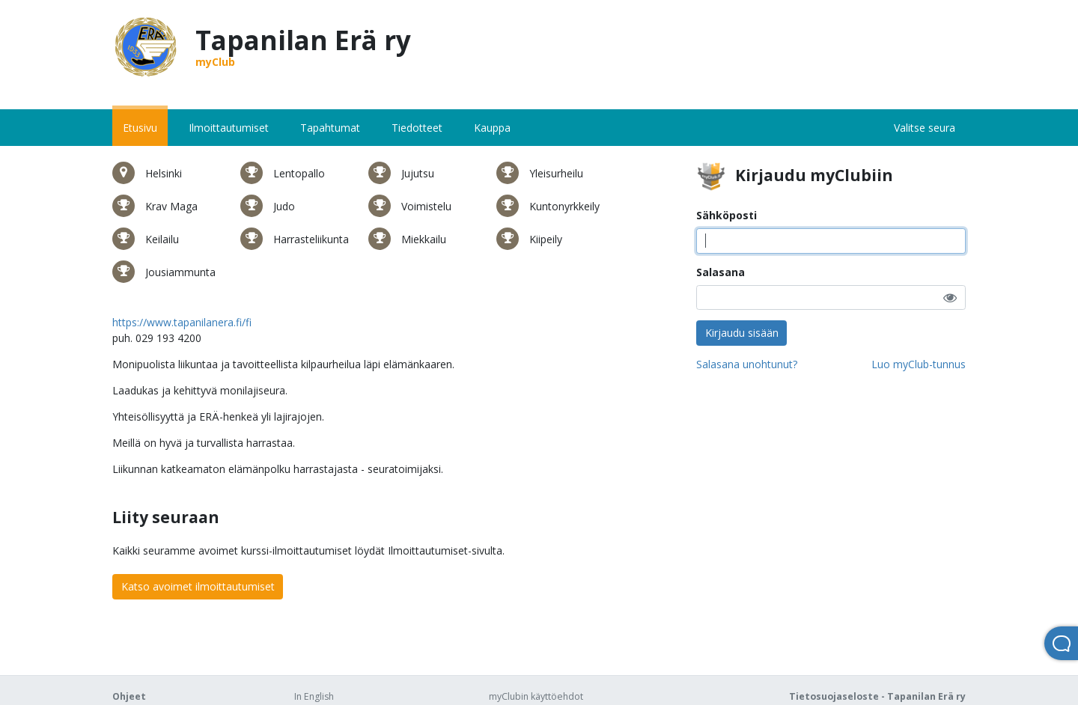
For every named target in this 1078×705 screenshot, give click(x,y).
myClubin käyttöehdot (536, 696)
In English (314, 696)
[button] (950, 297)
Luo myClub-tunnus (918, 364)
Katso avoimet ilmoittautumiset (198, 586)
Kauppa (492, 127)
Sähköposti (726, 215)
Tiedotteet (417, 127)
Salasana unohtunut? (746, 364)
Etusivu (140, 127)
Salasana (720, 272)
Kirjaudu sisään (742, 333)
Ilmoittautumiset (229, 127)
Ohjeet (129, 696)
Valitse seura (924, 127)
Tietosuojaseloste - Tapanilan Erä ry (877, 696)
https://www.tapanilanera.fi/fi (182, 322)
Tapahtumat (330, 127)
